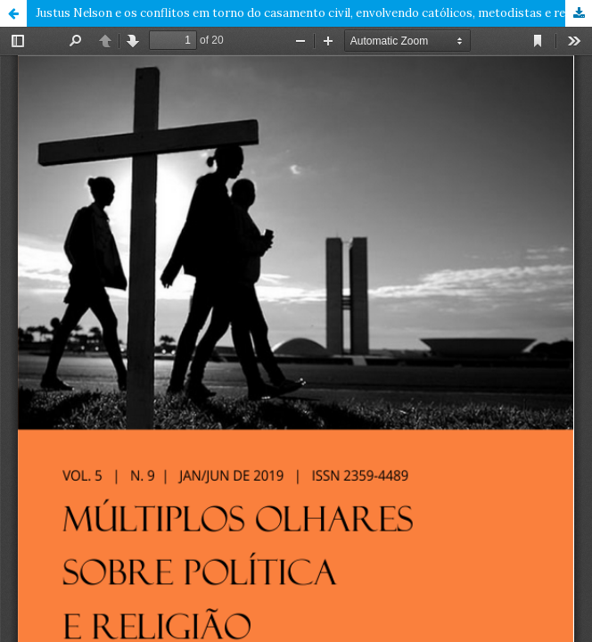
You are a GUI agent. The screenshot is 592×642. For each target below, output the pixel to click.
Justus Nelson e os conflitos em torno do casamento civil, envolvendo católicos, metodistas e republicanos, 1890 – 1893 (314, 13)
